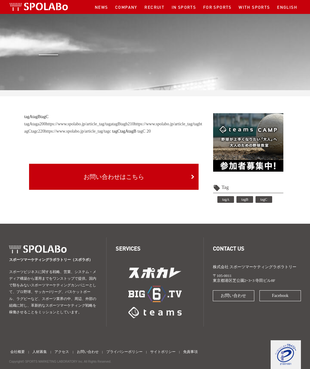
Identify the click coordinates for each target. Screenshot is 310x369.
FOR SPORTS (217, 7)
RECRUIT (154, 7)
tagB (36, 116)
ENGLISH (287, 7)
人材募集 (39, 352)
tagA (28, 116)
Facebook (280, 295)
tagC (44, 116)
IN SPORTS (184, 7)
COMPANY (126, 7)
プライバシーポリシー (124, 352)
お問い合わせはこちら (114, 176)
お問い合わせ (233, 295)
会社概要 (17, 352)
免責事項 (190, 352)
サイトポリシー (163, 352)
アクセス (61, 352)
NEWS (101, 7)
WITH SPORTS (254, 7)
